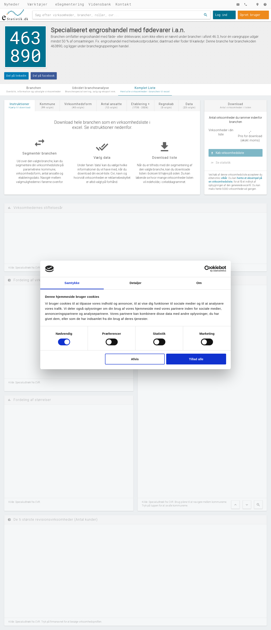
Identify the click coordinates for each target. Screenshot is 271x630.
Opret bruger (250, 15)
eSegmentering (69, 4)
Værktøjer (37, 4)
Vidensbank (99, 4)
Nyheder (12, 4)
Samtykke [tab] (72, 283)
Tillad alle (196, 359)
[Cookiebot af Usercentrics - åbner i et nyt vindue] (207, 269)
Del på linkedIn (16, 75)
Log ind (221, 15)
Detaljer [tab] (135, 283)
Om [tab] (199, 283)
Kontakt (123, 4)
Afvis (135, 359)
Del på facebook (44, 75)
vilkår (224, 178)
